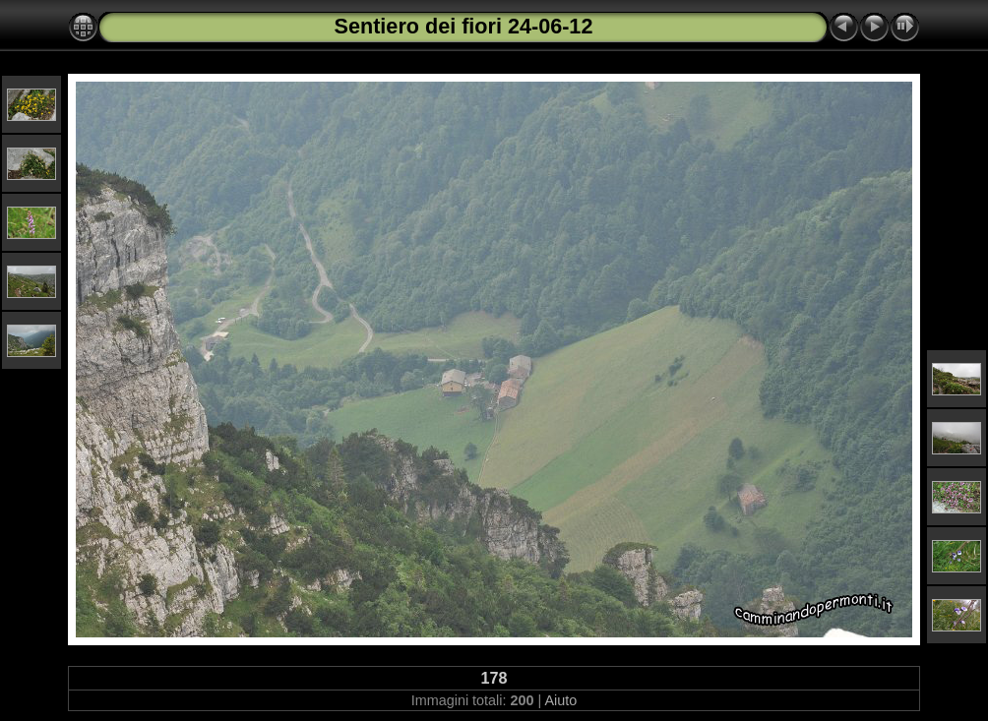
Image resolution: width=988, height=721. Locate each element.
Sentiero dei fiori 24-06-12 (464, 26)
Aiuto (560, 700)
